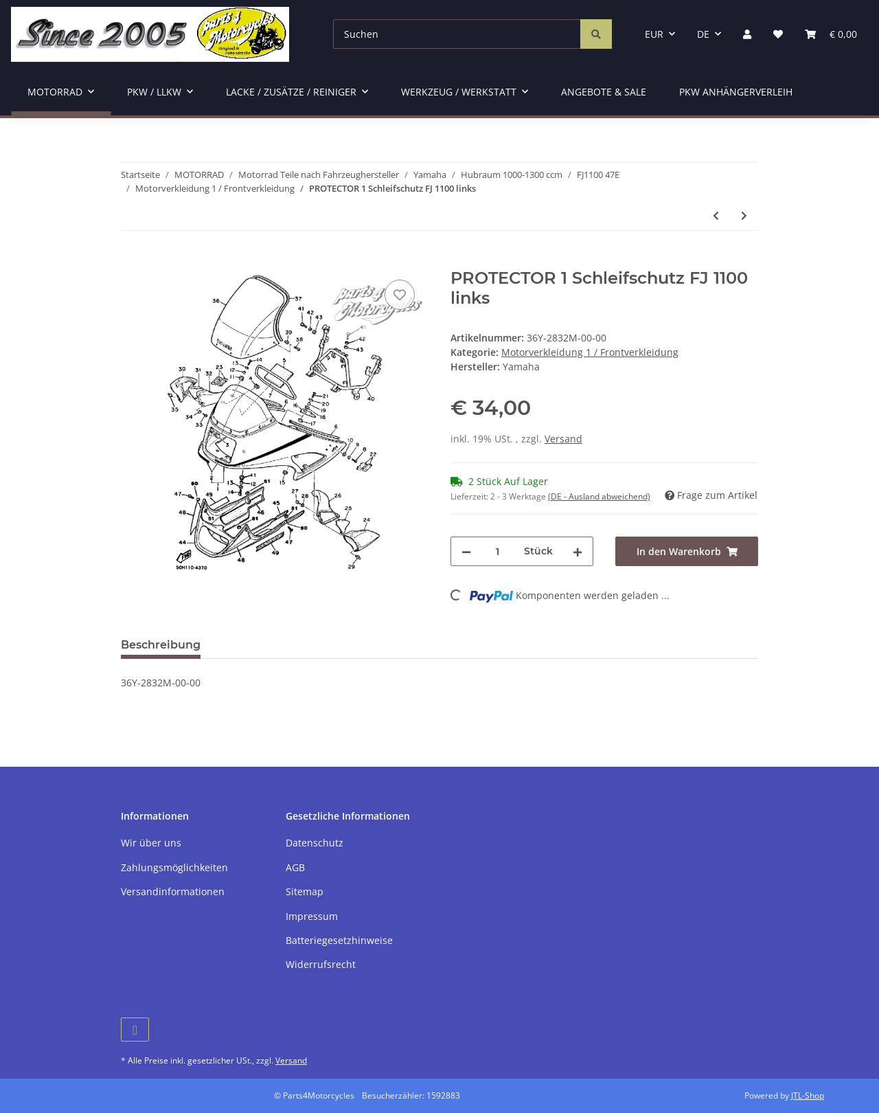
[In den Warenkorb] (132, 261)
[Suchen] (457, 34)
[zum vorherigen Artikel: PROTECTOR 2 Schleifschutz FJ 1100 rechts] (716, 215)
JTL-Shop (807, 1095)
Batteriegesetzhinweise (339, 940)
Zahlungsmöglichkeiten (174, 867)
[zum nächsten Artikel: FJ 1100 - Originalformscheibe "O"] (744, 215)
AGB (295, 867)
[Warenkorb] (831, 34)
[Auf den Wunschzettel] (400, 295)
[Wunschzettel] (778, 34)
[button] (747, 34)
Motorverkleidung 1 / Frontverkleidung (589, 352)
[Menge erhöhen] (577, 551)
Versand (563, 438)
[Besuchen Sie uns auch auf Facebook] (135, 1030)
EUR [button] (654, 34)
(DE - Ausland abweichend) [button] (599, 496)
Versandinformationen (173, 891)
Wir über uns (151, 842)
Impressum (312, 916)
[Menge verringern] (466, 551)
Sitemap (304, 891)
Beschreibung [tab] (161, 644)
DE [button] (703, 34)
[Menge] (497, 551)
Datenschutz (314, 842)
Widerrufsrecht (321, 964)
